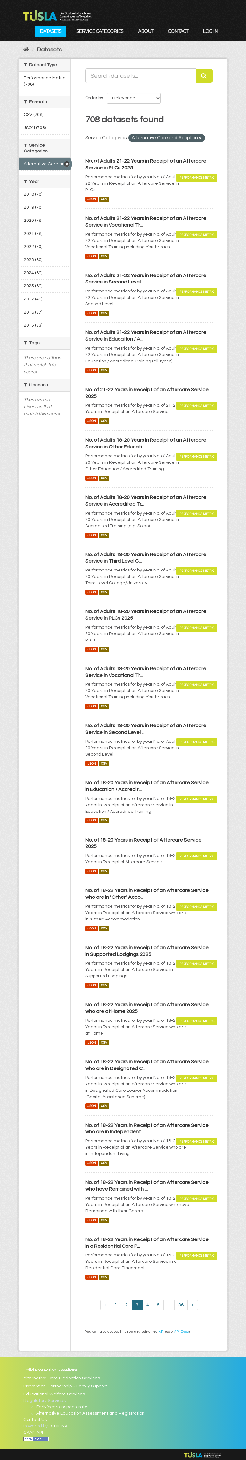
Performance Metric (196, 177)
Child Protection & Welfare (50, 1370)
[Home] (26, 50)
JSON (91, 199)
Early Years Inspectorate (61, 1407)
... (169, 1305)
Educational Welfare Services (54, 1394)
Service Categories (99, 31)
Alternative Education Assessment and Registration (90, 1413)
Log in (210, 31)
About (145, 31)
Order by (94, 98)
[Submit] (204, 76)
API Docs (181, 1331)
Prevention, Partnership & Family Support (65, 1386)
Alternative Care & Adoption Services (61, 1378)
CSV (104, 199)
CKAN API (33, 1432)
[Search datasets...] (140, 75)
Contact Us (35, 1419)
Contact (178, 31)
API (161, 1331)
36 (181, 1305)
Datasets (51, 31)
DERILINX (58, 1426)
